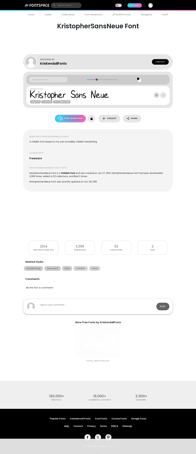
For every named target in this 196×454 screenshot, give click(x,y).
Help (66, 426)
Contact (160, 62)
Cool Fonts (101, 418)
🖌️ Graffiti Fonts (121, 14)
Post (163, 306)
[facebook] (88, 437)
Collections (68, 14)
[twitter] (98, 437)
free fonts (56, 400)
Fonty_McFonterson (98, 360)
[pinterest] (108, 437)
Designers (146, 14)
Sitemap (127, 426)
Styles (48, 14)
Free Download (70, 118)
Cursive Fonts (119, 418)
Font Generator (93, 14)
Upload (134, 5)
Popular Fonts (58, 418)
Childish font (68, 173)
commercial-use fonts (100, 400)
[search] (66, 5)
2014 (43, 246)
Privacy (91, 426)
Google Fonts (138, 418)
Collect (109, 118)
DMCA (114, 426)
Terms (103, 426)
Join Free (164, 5)
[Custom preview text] (48, 79)
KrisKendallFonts (53, 63)
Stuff (165, 14)
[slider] (97, 80)
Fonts (31, 14)
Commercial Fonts (80, 418)
